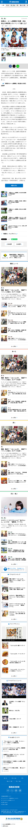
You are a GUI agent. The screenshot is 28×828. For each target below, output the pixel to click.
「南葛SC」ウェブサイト (9, 233)
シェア (9, 239)
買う (18, 5)
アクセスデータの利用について (8, 800)
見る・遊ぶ (13, 5)
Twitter (12, 790)
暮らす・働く (22, 5)
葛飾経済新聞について (6, 796)
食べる (7, 5)
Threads (20, 790)
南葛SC (6, 25)
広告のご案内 (5, 804)
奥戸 (3, 25)
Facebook (8, 790)
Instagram (16, 790)
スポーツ (10, 25)
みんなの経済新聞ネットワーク (14, 818)
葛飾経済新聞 (14, 2)
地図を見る (14, 185)
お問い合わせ (5, 802)
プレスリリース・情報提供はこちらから (10, 798)
